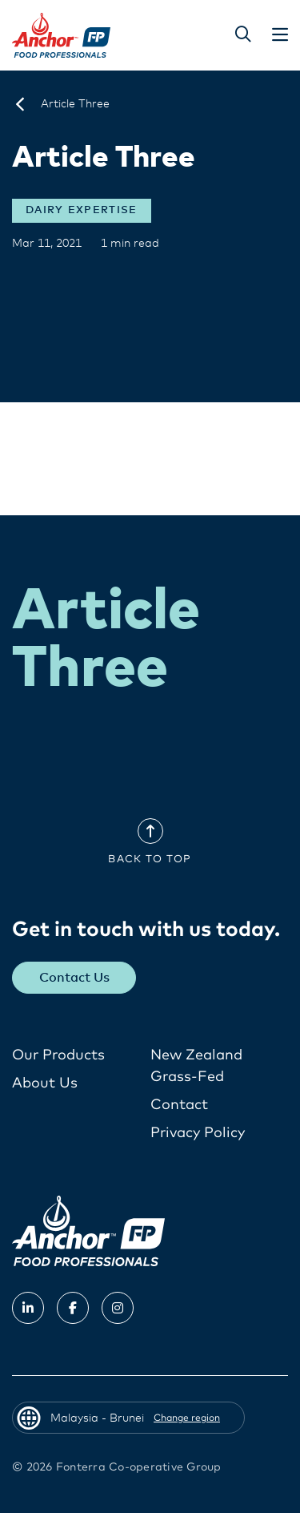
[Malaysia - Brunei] (20, 104)
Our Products (58, 1055)
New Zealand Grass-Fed (196, 1066)
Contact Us (74, 977)
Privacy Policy (197, 1133)
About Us (45, 1083)
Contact (179, 1105)
